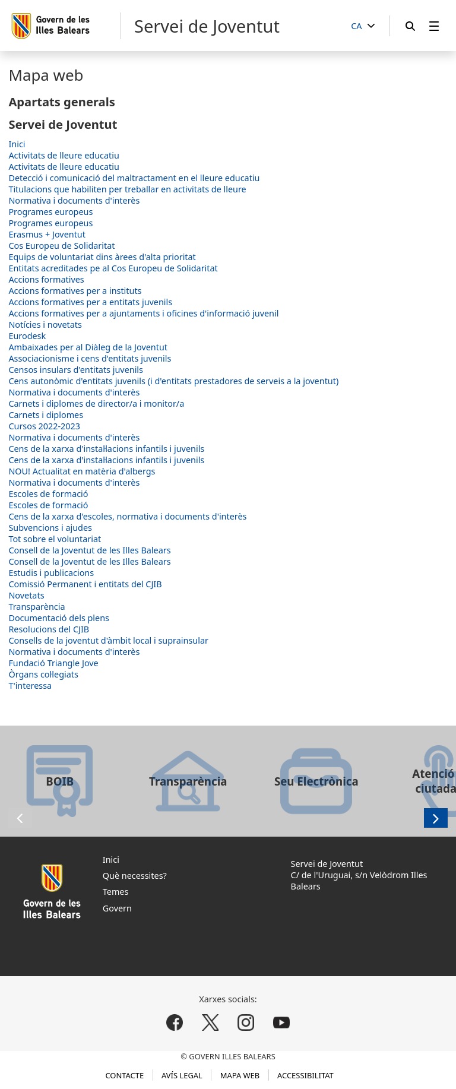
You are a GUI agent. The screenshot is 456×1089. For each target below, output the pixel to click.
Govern (117, 908)
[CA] (362, 26)
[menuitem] (434, 26)
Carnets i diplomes (45, 414)
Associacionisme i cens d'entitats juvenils (89, 358)
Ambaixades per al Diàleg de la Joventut (87, 347)
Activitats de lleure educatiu (63, 155)
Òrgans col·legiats (43, 674)
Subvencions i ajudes (50, 527)
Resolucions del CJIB (48, 629)
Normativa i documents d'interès (74, 200)
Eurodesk (27, 335)
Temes (116, 891)
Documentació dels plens (58, 617)
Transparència (36, 606)
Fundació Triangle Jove (53, 663)
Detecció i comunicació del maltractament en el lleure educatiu (133, 177)
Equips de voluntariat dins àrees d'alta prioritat (101, 256)
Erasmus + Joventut (47, 234)
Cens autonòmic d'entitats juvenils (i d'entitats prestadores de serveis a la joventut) (173, 381)
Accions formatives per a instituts (74, 290)
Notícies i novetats (44, 324)
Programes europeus (50, 211)
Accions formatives (46, 279)
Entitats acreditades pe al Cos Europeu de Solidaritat (112, 268)
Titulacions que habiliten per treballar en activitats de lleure (127, 189)
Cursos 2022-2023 (44, 426)
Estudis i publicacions (51, 572)
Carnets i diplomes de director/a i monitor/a (96, 403)
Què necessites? (135, 875)
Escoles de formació (48, 493)
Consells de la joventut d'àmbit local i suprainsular (108, 640)
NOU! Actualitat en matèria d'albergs (81, 471)
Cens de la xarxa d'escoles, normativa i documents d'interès (127, 516)
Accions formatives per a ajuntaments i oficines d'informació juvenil (143, 313)
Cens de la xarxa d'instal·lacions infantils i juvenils (106, 448)
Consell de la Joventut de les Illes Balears (89, 550)
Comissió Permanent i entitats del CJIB (85, 584)
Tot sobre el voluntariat (54, 538)
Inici (16, 144)
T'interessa (30, 685)
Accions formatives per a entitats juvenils (90, 302)
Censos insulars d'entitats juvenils (75, 369)
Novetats (26, 595)
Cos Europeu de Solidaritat (61, 245)
